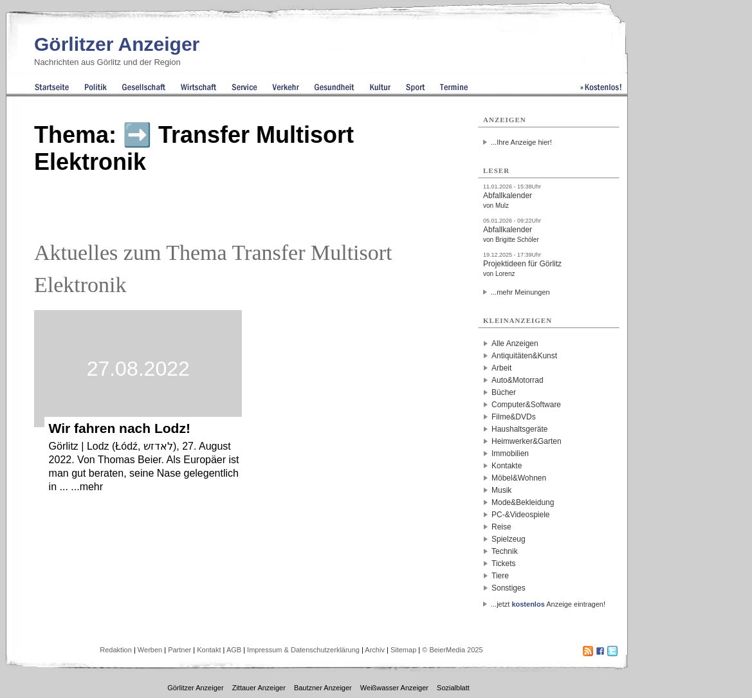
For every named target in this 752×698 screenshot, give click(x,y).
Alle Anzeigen (514, 343)
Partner (179, 650)
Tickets (503, 563)
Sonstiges (508, 588)
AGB (233, 650)
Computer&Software (526, 404)
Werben (150, 650)
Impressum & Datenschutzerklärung (303, 650)
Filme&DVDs (513, 417)
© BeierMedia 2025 (452, 650)
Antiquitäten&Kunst (524, 356)
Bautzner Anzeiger (323, 688)
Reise (501, 527)
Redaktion (116, 650)
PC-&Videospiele (520, 514)
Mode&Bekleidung (522, 502)
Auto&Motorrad (517, 380)
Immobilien (510, 453)
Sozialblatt (453, 688)
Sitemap (403, 650)
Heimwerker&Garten (526, 441)
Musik (501, 490)
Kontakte (506, 466)
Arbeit (501, 368)
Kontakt (209, 650)
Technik (504, 551)
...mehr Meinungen (520, 292)
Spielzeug (508, 539)
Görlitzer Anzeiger (116, 44)
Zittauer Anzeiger (259, 688)
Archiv (375, 650)
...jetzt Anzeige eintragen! (548, 604)
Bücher (503, 392)
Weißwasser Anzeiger (394, 688)
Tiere (500, 576)
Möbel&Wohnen (518, 478)
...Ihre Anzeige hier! (521, 142)
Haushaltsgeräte (519, 429)
